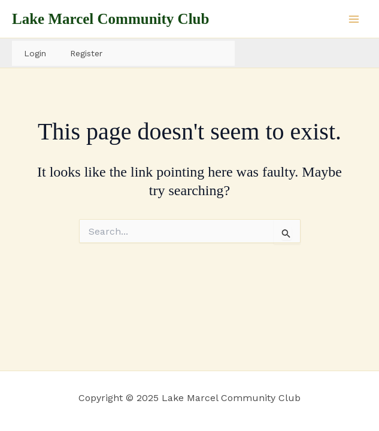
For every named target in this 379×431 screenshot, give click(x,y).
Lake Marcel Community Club (110, 19)
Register (86, 53)
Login (35, 53)
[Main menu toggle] (354, 19)
